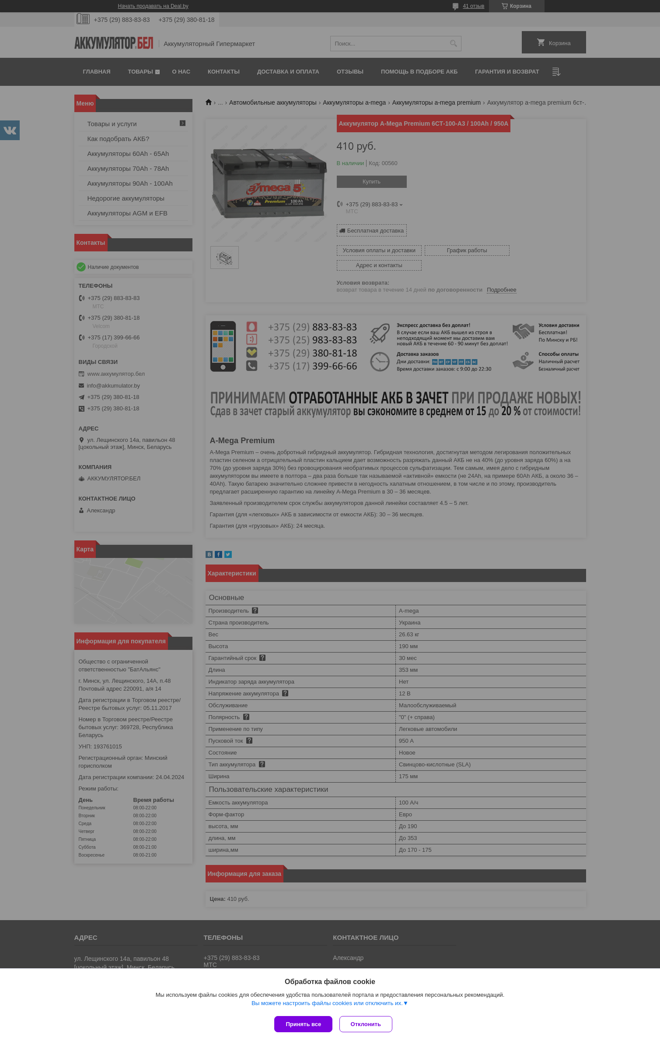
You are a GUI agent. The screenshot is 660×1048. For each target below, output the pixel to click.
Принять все (303, 1024)
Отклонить (368, 1024)
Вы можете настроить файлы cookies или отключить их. (327, 1005)
